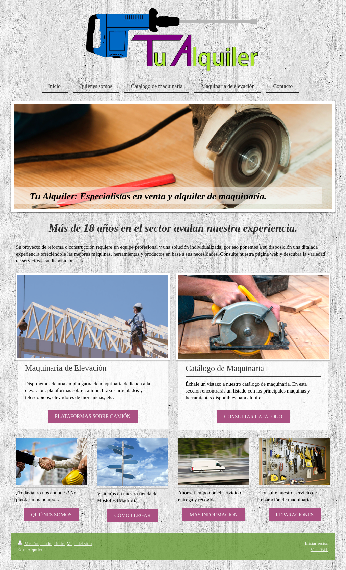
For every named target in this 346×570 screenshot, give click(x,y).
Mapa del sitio (79, 543)
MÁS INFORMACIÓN (214, 514)
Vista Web (319, 549)
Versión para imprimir (41, 543)
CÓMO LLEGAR (132, 515)
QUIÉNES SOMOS (51, 514)
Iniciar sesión (316, 543)
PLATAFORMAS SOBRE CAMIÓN (93, 416)
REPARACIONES (295, 514)
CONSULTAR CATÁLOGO (253, 416)
